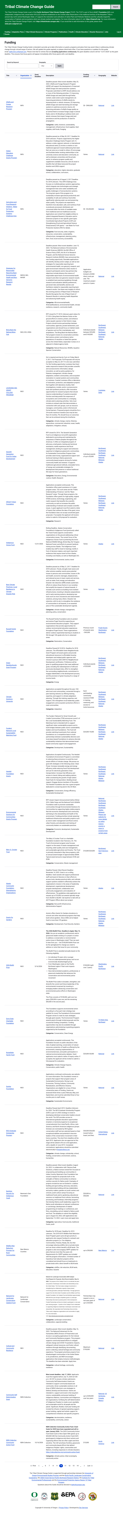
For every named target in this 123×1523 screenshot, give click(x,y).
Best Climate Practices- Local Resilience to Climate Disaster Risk (11, 589)
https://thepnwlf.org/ (93, 19)
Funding (7, 32)
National (101, 105)
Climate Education (81, 32)
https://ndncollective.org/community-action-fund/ (63, 1452)
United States (103, 1132)
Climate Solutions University (9, 699)
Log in (119, 32)
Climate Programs (51, 32)
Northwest (102, 325)
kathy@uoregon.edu (78, 1485)
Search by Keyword (13, 62)
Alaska (100, 339)
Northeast (101, 332)
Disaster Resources (96, 32)
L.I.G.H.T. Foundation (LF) (101, 12)
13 (74, 1466)
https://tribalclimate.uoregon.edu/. (48, 21)
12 (70, 1466)
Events (7, 34)
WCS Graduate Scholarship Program (11, 1133)
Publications (63, 32)
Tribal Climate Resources (34, 32)
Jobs (106, 32)
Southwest (102, 327)
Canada (101, 1398)
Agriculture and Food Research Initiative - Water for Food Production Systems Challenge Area (11, 209)
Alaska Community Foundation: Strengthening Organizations (11, 888)
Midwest (101, 330)
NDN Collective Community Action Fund (11, 1442)
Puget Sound (102, 628)
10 (61, 1466)
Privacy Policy (64, 1508)
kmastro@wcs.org (63, 1150)
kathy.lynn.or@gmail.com (17, 52)
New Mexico (102, 1250)
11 (65, 1466)
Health (71, 32)
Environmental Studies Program (48, 1475)
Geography (42, 62)
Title (7, 75)
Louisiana (101, 390)
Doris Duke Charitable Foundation (10, 1021)
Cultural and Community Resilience (10, 1348)
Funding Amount (86, 75)
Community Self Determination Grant (11, 1397)
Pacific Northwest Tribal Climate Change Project (53, 12)
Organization (26, 76)
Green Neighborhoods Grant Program (11, 665)
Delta (100, 393)
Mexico (100, 1401)
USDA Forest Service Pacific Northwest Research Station (59, 1478)
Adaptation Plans (18, 32)
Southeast (101, 334)
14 (78, 1466)
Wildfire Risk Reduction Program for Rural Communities (10, 1250)
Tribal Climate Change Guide (29, 6)
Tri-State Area (103, 1020)
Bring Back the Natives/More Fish (11, 332)
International (102, 1134)
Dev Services (83, 1508)
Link (112, 105)
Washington (102, 630)
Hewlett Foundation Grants (10, 774)
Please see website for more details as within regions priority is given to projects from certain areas (103, 824)
